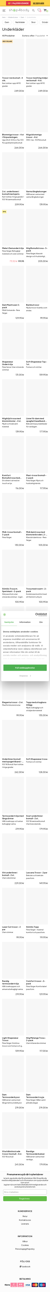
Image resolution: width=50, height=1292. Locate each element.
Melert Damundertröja (13, 248)
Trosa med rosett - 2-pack (36, 589)
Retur (25, 1216)
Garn (7, 22)
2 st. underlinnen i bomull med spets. (11, 192)
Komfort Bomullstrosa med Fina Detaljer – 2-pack (12, 476)
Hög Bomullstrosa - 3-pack (36, 249)
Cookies (25, 1245)
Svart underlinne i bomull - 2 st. (34, 817)
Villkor (25, 1241)
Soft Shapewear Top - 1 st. (36, 362)
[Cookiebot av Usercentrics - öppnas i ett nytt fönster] (35, 614)
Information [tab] (25, 622)
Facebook (25, 1266)
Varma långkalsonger (36, 191)
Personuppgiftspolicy (25, 1249)
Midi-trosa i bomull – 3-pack (12, 533)
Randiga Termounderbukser (35, 1152)
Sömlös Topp (32, 927)
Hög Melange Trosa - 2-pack (36, 1039)
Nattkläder (20, 22)
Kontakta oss (25, 1220)
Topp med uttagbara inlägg (36, 703)
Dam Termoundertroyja (35, 1095)
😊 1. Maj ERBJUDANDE (18, 3)
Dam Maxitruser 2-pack (11, 306)
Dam (22, 17)
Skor (33, 22)
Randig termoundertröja (10, 982)
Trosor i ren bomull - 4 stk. (12, 79)
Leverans (25, 1224)
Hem (4, 17)
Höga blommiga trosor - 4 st (34, 135)
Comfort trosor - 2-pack (35, 982)
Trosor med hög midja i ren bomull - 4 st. (37, 79)
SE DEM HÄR (38, 3)
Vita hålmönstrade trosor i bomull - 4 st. (12, 1152)
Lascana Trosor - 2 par (36, 872)
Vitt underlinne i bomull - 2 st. (9, 873)
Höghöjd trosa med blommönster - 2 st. (11, 419)
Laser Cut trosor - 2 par (11, 928)
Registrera (24, 1198)
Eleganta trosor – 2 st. (12, 702)
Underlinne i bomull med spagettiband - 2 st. (12, 760)
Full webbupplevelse (25, 668)
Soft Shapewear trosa (36, 759)
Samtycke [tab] (9, 622)
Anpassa (25, 675)
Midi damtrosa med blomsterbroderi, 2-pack (36, 533)
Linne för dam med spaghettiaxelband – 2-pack (36, 419)
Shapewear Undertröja (7, 362)
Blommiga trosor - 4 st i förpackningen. (13, 135)
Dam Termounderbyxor (11, 1095)
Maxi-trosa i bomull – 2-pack (36, 476)
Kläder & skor (13, 17)
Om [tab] (41, 622)
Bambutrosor (32, 305)
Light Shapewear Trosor (10, 1039)
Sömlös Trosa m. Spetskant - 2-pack (11, 589)
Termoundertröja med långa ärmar (13, 817)
